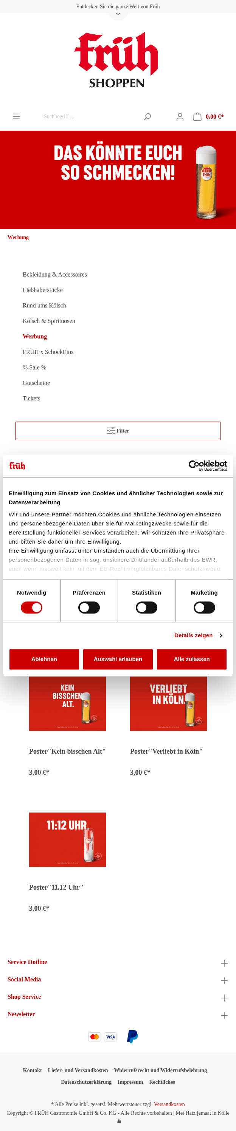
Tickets (31, 398)
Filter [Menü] (118, 429)
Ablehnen (44, 659)
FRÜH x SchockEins (48, 352)
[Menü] (16, 116)
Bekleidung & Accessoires (55, 274)
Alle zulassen (192, 659)
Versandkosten (169, 1104)
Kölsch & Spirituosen (49, 321)
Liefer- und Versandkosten (78, 1070)
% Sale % (34, 367)
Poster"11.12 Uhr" (56, 887)
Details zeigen (193, 635)
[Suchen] (147, 117)
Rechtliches (162, 1082)
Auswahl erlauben (118, 659)
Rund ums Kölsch (44, 305)
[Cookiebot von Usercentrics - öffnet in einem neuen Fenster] (194, 465)
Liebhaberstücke (43, 290)
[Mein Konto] (180, 117)
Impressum (130, 1082)
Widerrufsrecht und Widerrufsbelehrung (160, 1070)
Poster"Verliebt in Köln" (166, 751)
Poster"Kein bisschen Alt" (67, 751)
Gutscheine (36, 383)
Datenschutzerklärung (86, 1082)
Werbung (35, 336)
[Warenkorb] (209, 117)
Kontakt (32, 1070)
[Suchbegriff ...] (89, 117)
